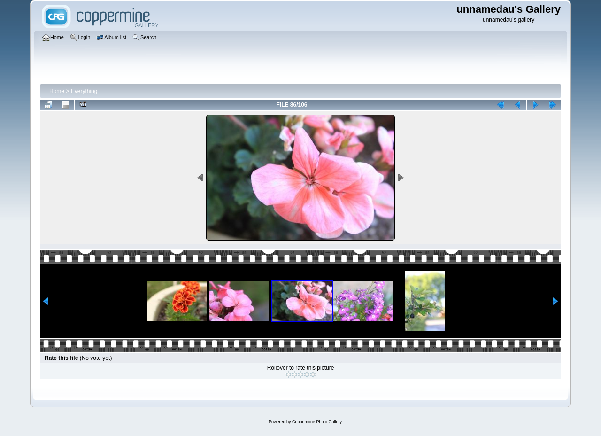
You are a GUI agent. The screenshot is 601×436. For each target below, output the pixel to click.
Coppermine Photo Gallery (317, 422)
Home (56, 91)
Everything (84, 91)
